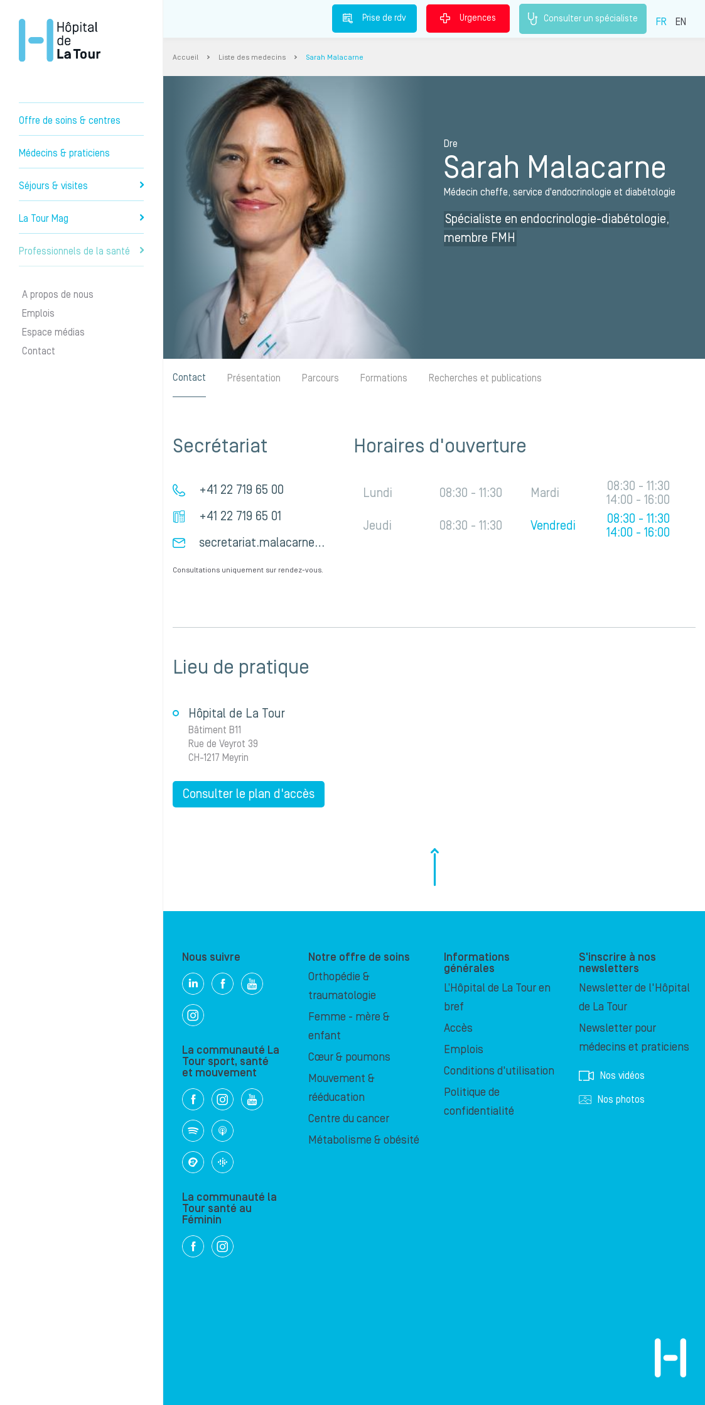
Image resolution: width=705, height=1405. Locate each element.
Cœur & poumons (349, 1057)
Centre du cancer (348, 1118)
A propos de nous (58, 294)
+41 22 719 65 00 (241, 490)
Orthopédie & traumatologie (342, 986)
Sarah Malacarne (334, 57)
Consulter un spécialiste (583, 19)
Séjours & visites (81, 186)
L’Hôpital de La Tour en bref (497, 997)
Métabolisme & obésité (363, 1140)
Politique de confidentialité (479, 1102)
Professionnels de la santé (81, 251)
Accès (458, 1028)
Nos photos (612, 1099)
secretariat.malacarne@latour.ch (285, 543)
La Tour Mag (81, 218)
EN (680, 22)
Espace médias (53, 332)
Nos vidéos (612, 1076)
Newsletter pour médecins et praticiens (634, 1038)
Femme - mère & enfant (349, 1026)
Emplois (38, 313)
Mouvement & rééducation (341, 1088)
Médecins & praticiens (64, 153)
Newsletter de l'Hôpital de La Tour (634, 997)
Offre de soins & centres (70, 120)
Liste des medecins (252, 57)
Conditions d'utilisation (499, 1071)
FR (661, 22)
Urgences (468, 18)
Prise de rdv (374, 18)
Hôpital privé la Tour (59, 40)
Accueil (185, 57)
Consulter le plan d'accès (249, 794)
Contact (38, 351)
